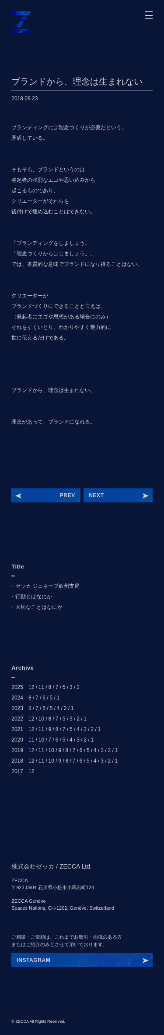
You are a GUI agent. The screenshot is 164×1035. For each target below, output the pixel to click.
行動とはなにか (33, 596)
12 (31, 687)
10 (41, 719)
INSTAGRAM (33, 960)
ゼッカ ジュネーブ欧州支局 (47, 586)
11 (41, 687)
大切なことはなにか (39, 607)
